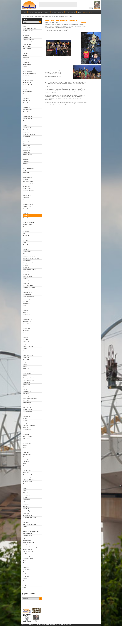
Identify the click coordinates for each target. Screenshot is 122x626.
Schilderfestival (26, 441)
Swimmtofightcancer (28, 484)
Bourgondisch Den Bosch (29, 123)
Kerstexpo (25, 310)
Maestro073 (26, 360)
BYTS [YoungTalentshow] (29, 134)
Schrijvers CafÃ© (27, 443)
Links (43, 624)
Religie (23, 589)
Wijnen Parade (26, 538)
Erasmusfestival (26, 229)
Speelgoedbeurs (27, 470)
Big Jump (25, 89)
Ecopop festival (26, 226)
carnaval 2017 (26, 145)
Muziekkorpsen (26, 565)
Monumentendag (27, 373)
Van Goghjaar (26, 506)
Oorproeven (26, 400)
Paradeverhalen (27, 414)
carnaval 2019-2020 (27, 154)
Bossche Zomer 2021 (28, 116)
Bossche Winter (26, 111)
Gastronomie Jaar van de (29, 256)
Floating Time (26, 245)
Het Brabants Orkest (28, 558)
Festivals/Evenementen (39, 16)
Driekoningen (48, 16)
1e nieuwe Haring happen (29, 42)
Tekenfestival (26, 493)
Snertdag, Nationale (27, 459)
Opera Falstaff (26, 405)
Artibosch (25, 53)
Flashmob (25, 242)
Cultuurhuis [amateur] (28, 30)
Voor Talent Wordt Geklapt (29, 517)
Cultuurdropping (27, 188)
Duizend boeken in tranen (29, 217)
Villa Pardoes (26, 513)
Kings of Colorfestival (28, 323)
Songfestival (26, 465)
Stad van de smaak (27, 474)
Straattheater (26, 576)
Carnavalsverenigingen (28, 168)
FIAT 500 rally (26, 236)
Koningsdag (26, 330)
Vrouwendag (26, 522)
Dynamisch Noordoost (28, 222)
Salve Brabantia (26, 438)
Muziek (24, 587)
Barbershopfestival (27, 71)
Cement (25, 170)
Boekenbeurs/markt (27, 93)
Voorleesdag (26, 520)
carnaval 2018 (26, 150)
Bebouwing (38, 12)
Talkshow (25, 486)
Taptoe (25, 488)
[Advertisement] (58, 4)
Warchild (25, 526)
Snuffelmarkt (26, 461)
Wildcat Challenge (27, 540)
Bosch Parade (26, 100)
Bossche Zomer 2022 (28, 118)
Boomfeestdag (26, 96)
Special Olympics (27, 468)
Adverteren (68, 624)
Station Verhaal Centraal (28, 479)
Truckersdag (26, 497)
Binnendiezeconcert (27, 91)
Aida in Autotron (27, 48)
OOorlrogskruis (26, 569)
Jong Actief (25, 301)
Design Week (26, 208)
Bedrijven (60, 12)
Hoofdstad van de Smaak (29, 287)
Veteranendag (26, 511)
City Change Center (27, 177)
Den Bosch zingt (27, 206)
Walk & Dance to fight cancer (29, 524)
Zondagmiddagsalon (28, 551)
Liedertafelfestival (27, 350)
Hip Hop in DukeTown (28, 285)
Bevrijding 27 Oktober (28, 80)
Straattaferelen (87, 12)
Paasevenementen (27, 411)
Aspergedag (26, 55)
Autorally (25, 60)
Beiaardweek (26, 75)
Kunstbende (26, 332)
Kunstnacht (25, 335)
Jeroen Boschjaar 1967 (28, 296)
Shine (24, 450)
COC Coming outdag (28, 181)
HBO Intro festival (27, 281)
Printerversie (84, 22)
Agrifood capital (27, 46)
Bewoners (46, 12)
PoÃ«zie (25, 418)
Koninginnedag (26, 328)
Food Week (25, 247)
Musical (25, 375)
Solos (24, 463)
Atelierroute (26, 57)
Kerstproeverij (26, 314)
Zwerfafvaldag (26, 556)
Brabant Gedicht (27, 130)
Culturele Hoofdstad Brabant (30, 184)
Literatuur (24, 585)
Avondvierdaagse (27, 64)
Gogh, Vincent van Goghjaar (29, 269)
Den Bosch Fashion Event (29, 202)
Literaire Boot (26, 353)
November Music (27, 391)
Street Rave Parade (27, 481)
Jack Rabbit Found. (27, 292)
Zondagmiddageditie (28, 549)
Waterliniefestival (27, 529)
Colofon (47, 624)
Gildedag (25, 265)
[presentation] (31, 602)
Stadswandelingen (27, 477)
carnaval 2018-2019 (27, 152)
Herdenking (26, 283)
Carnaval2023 (26, 166)
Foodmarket (26, 249)
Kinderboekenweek (27, 319)
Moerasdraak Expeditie (28, 371)
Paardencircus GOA (27, 409)
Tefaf (24, 490)
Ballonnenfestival (27, 69)
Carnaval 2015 (26, 143)
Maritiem (25, 364)
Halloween (25, 278)
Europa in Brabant (27, 37)
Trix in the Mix (26, 495)
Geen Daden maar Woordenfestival (31, 258)
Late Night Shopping (27, 341)
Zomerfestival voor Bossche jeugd (31, 547)
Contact (58, 624)
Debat (24, 199)
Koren (24, 560)
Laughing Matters (27, 344)
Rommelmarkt (26, 432)
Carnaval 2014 (26, 141)
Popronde (25, 420)
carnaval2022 (26, 163)
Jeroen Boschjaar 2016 (28, 299)
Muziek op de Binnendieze (29, 378)
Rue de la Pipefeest (27, 436)
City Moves (25, 179)
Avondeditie (26, 62)
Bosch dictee (26, 98)
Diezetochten (26, 213)
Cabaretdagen (26, 136)
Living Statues (26, 357)
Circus (24, 175)
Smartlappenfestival (27, 456)
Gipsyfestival (26, 267)
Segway (25, 445)
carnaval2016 (26, 161)
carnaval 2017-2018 (27, 148)
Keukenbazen (26, 317)
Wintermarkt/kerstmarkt (28, 542)
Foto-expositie (26, 254)
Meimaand (25, 366)
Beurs (24, 78)
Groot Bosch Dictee (27, 276)
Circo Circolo (26, 172)
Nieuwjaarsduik (26, 384)
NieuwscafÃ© (26, 387)
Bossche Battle (26, 102)
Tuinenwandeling (27, 499)
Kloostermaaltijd (27, 326)
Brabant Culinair (27, 127)
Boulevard (25, 121)
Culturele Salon (26, 186)
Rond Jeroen (26, 434)
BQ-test (25, 125)
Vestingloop (26, 508)
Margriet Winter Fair (27, 362)
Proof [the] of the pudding (29, 425)
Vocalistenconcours (27, 515)
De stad (31, 12)
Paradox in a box (27, 416)
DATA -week (26, 197)
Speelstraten (26, 472)
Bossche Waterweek (27, 109)
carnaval (25, 139)
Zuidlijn (25, 553)
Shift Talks (25, 447)
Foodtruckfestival (27, 251)
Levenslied (25, 348)
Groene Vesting (26, 274)
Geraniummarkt (26, 260)
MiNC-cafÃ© (26, 369)
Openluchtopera (27, 402)
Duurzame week (27, 220)
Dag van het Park (27, 195)
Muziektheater (26, 382)
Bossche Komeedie (27, 105)
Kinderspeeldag (27, 321)
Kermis (24, 305)
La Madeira (25, 339)
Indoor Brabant (26, 290)
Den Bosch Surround (28, 204)
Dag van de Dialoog (27, 193)
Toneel (24, 580)
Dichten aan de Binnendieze (29, 211)
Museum (25, 562)
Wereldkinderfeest (27, 535)
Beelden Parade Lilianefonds (29, 73)
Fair (24, 233)
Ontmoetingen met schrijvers (30, 398)
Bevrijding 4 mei (27, 82)
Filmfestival (25, 240)
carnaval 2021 (26, 159)
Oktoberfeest (26, 393)
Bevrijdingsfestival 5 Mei (28, 84)
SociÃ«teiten (26, 574)
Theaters (25, 578)
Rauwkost (25, 427)
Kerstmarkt (25, 312)
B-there (25, 66)
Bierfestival (25, 87)
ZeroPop (25, 544)
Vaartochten (26, 504)
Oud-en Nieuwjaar (27, 407)
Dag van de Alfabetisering (29, 190)
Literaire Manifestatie (28, 355)
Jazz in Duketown (27, 294)
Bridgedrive (26, 132)
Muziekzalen (26, 567)
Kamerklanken (26, 303)
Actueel (24, 12)
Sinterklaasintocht (27, 454)
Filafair (24, 238)
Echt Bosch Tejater (27, 224)
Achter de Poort (27, 44)
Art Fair (25, 51)
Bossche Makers (27, 107)
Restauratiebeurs (27, 429)
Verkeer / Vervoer (70, 12)
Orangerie (25, 571)
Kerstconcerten (26, 308)
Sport (79, 12)
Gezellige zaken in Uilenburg (29, 263)
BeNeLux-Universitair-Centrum (30, 28)
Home (23, 16)
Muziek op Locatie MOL (28, 380)
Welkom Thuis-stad (27, 533)
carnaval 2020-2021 (27, 157)
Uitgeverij (63, 624)
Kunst (23, 583)
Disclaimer (52, 624)
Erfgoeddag (26, 35)
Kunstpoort (25, 337)
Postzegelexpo (26, 423)
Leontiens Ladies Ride (28, 346)
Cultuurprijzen (26, 33)
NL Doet (25, 389)
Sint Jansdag (26, 452)
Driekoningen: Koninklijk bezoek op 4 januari (62, 16)
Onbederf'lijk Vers (27, 396)
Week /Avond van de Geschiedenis (31, 531)
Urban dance (26, 502)
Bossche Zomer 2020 (28, 114)
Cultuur (54, 12)
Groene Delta (26, 272)
